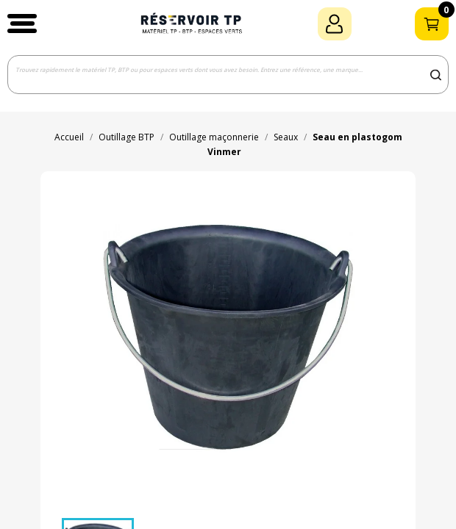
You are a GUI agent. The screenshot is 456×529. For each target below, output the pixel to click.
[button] (22, 23)
